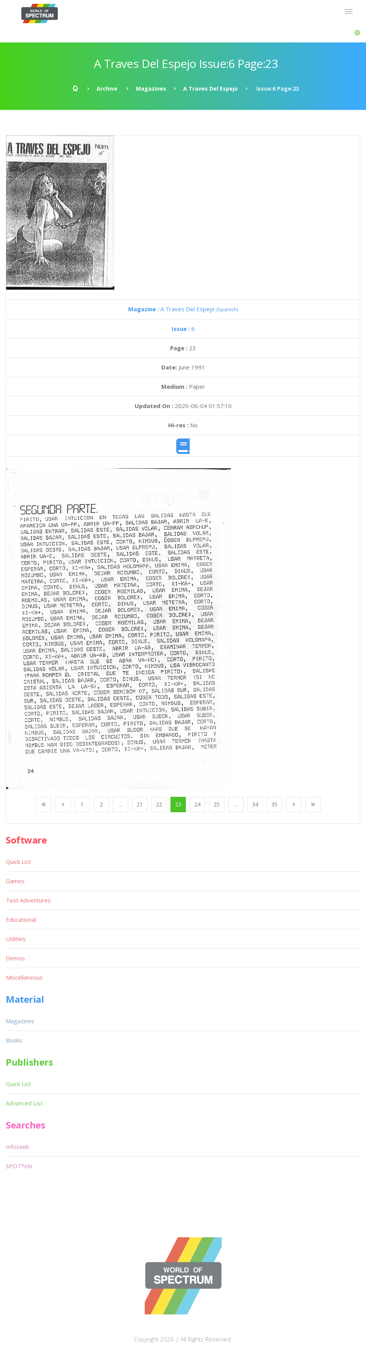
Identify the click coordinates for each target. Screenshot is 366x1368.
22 (159, 804)
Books (14, 1040)
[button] (357, 33)
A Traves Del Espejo (210, 88)
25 (217, 804)
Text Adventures (28, 900)
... (120, 804)
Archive (107, 88)
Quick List (18, 861)
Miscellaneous (24, 977)
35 (274, 804)
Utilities (16, 939)
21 (140, 804)
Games (15, 881)
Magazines (151, 88)
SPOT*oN (19, 1166)
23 (178, 804)
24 (197, 804)
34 (255, 804)
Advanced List (24, 1103)
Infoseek (17, 1146)
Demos (15, 958)
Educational (21, 919)
